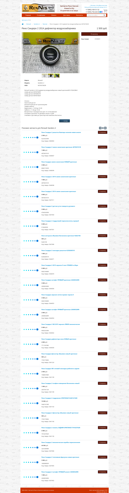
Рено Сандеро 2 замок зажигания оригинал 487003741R (61, 147)
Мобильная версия (102, 492)
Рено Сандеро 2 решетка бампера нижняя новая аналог (61, 132)
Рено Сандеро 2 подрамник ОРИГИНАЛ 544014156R (59, 398)
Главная (28, 15)
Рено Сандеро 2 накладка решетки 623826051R (58, 250)
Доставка (66, 15)
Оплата (53, 15)
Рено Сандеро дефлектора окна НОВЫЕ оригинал (58, 339)
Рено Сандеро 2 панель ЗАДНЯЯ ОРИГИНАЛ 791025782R (60, 427)
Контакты (79, 15)
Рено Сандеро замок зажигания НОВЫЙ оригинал (59, 162)
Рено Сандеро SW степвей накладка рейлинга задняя (60, 368)
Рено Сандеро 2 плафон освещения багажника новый (60, 383)
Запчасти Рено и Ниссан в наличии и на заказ (41, 490)
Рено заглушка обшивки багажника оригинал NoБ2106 (61, 236)
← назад (64, 121)
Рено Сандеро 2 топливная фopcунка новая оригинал (60, 457)
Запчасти (25, 20)
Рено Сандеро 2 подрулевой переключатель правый (60, 221)
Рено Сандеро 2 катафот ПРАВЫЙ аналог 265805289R (59, 472)
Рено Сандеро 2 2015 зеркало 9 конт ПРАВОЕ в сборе (59, 265)
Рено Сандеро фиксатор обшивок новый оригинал (59, 354)
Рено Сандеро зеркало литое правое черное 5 (57, 295)
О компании (41, 15)
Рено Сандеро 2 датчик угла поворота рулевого (58, 206)
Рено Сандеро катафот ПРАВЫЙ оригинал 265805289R (60, 280)
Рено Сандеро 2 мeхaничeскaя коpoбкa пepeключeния (60, 442)
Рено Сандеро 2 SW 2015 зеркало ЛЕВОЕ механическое (60, 324)
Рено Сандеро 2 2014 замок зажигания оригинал (58, 177)
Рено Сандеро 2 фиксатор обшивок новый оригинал (59, 413)
